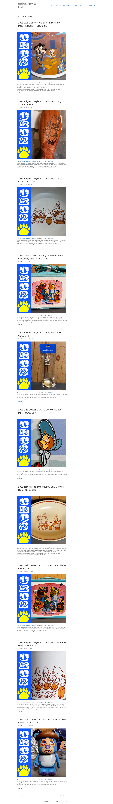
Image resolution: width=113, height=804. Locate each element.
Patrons (75, 5)
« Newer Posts (21, 795)
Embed (51, 83)
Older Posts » (63, 795)
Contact (90, 5)
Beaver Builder (66, 801)
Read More (19, 93)
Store (81, 5)
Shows (56, 5)
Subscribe (62, 5)
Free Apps (69, 5)
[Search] (94, 5)
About (50, 5)
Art (85, 5)
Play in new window (26, 83)
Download (34, 83)
